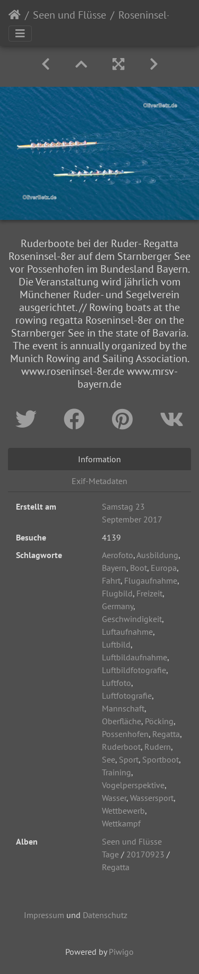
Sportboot (160, 759)
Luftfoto (116, 682)
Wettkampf (121, 823)
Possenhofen (125, 734)
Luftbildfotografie (134, 670)
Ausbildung (157, 555)
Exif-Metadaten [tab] (99, 481)
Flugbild (117, 593)
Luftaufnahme (127, 631)
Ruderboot (121, 746)
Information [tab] (99, 459)
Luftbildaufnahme (134, 657)
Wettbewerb (123, 810)
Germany (117, 606)
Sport (129, 759)
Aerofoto (117, 555)
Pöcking (159, 721)
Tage (110, 854)
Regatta (166, 734)
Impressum (44, 915)
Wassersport (152, 797)
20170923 (145, 854)
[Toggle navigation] (20, 34)
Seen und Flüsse (69, 15)
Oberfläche (121, 721)
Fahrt (111, 580)
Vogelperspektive (133, 785)
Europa (164, 567)
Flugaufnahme (150, 580)
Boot (138, 567)
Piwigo (121, 951)
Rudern (157, 746)
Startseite (14, 15)
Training (116, 772)
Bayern (114, 567)
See (108, 759)
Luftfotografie (127, 695)
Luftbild (116, 644)
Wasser (114, 797)
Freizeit (149, 593)
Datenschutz (105, 915)
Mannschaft (123, 708)
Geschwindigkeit (132, 618)
